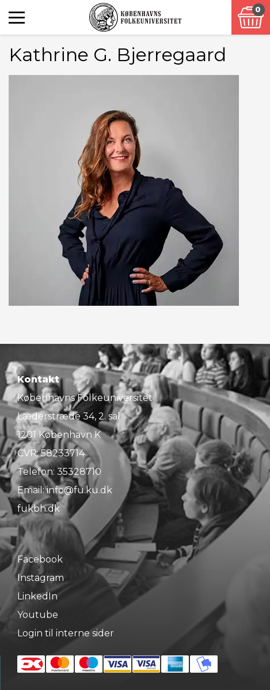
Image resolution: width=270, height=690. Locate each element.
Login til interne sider (65, 633)
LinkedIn (37, 596)
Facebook (40, 559)
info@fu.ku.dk (79, 490)
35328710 (79, 471)
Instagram (40, 577)
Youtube (37, 614)
